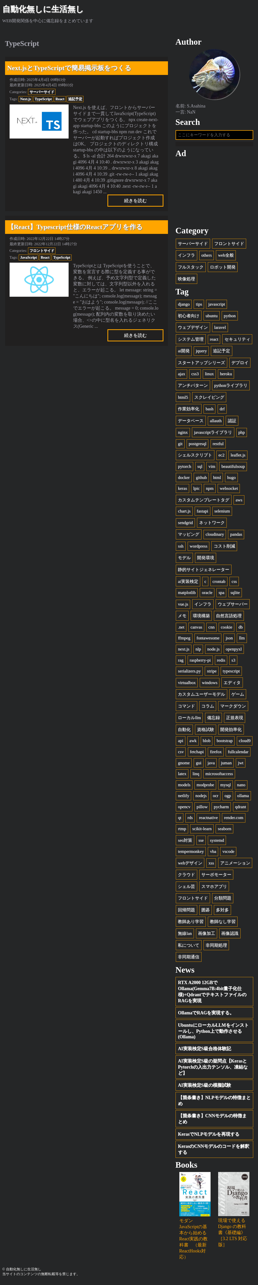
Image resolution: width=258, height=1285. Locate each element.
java (211, 764)
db (240, 628)
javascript (216, 306)
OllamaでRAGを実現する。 (206, 1014)
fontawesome (207, 639)
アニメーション (235, 864)
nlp (198, 650)
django (184, 306)
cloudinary (215, 536)
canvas (196, 628)
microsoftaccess (219, 775)
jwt (240, 764)
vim (212, 468)
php (241, 434)
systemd (217, 841)
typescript (231, 672)
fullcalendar (238, 753)
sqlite (235, 594)
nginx (183, 434)
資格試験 (205, 731)
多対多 (222, 911)
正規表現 (234, 719)
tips (199, 306)
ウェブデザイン (193, 329)
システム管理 (191, 340)
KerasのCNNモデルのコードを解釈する (213, 1151)
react (214, 340)
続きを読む (135, 200)
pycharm (221, 808)
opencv (184, 808)
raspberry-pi (200, 661)
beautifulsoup (233, 468)
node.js (213, 650)
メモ (182, 617)
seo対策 (185, 841)
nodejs (201, 797)
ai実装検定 (188, 583)
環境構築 (201, 617)
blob (206, 742)
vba (213, 853)
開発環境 (205, 559)
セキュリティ (237, 340)
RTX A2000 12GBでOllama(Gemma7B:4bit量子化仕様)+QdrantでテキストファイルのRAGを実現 (212, 993)
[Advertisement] (214, 193)
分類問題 (222, 899)
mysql (225, 786)
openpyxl (234, 650)
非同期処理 (216, 946)
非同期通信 (188, 958)
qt (179, 819)
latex (182, 775)
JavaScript (28, 257)
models (184, 786)
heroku (226, 375)
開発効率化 (231, 731)
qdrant (240, 808)
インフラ (186, 257)
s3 (233, 661)
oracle (207, 594)
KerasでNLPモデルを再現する (209, 1135)
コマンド (186, 707)
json (229, 639)
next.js (183, 650)
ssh (180, 547)
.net (181, 628)
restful (218, 445)
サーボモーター (216, 876)
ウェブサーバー (233, 605)
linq (195, 775)
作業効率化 (188, 410)
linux (209, 375)
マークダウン (233, 707)
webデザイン (190, 864)
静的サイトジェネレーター (203, 571)
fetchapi (197, 753)
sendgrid (185, 524)
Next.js (25, 99)
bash (209, 410)
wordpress (198, 547)
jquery (201, 352)
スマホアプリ (214, 888)
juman (226, 764)
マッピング (188, 536)
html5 (183, 398)
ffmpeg (184, 639)
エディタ (232, 684)
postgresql (197, 445)
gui (198, 764)
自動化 (184, 731)
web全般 (226, 257)
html (217, 479)
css (234, 583)
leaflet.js (238, 456)
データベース (191, 422)
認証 (232, 422)
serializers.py (189, 672)
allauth (216, 422)
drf (222, 410)
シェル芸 (186, 888)
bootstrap (225, 742)
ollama (243, 797)
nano (241, 786)
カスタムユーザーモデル (201, 696)
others (206, 257)
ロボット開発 (223, 268)
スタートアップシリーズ (201, 364)
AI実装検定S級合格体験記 (204, 1050)
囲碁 (205, 911)
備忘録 (213, 719)
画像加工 (206, 935)
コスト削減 (224, 547)
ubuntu (211, 317)
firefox (216, 753)
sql (199, 468)
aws (239, 501)
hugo (231, 479)
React (59, 99)
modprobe (205, 786)
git (180, 445)
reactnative (208, 819)
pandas (236, 536)
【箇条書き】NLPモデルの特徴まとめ (214, 1102)
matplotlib (186, 594)
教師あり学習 (191, 923)
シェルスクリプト (195, 456)
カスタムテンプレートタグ (203, 501)
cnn (211, 628)
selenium (222, 512)
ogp (227, 797)
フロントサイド (42, 251)
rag (180, 661)
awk (192, 742)
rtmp (182, 830)
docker (184, 479)
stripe (212, 672)
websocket (229, 490)
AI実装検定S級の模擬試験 (204, 1086)
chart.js (184, 512)
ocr (215, 797)
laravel (220, 329)
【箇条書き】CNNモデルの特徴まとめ (212, 1120)
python (230, 317)
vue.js (183, 605)
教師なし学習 (223, 923)
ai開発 (183, 352)
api (180, 742)
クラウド (186, 876)
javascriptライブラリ (213, 434)
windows (209, 684)
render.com (233, 819)
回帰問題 (186, 911)
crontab (218, 583)
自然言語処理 (229, 617)
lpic (196, 490)
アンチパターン (193, 387)
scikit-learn (202, 830)
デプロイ (239, 364)
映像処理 (186, 280)
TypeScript (43, 99)
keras (182, 490)
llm (242, 639)
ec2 (221, 456)
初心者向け (188, 317)
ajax (181, 375)
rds (190, 819)
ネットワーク (212, 524)
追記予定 (75, 99)
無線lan (185, 935)
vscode (228, 853)
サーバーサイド (42, 92)
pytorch (184, 468)
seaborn (224, 830)
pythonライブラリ (230, 387)
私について (188, 946)
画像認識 (229, 935)
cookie (226, 628)
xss (211, 864)
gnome (184, 764)
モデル (184, 559)
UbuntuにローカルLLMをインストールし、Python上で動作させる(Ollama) (213, 1032)
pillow (202, 808)
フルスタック (191, 268)
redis (221, 661)
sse (201, 841)
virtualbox (186, 684)
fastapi (202, 512)
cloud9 (245, 742)
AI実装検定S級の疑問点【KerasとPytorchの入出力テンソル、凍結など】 (213, 1068)
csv (181, 753)
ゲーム (237, 696)
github (201, 479)
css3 (194, 375)
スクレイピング (209, 398)
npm (209, 490)
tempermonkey (191, 853)
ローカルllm (189, 719)
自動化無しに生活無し (43, 9)
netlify (183, 797)
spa (221, 594)
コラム (207, 707)
